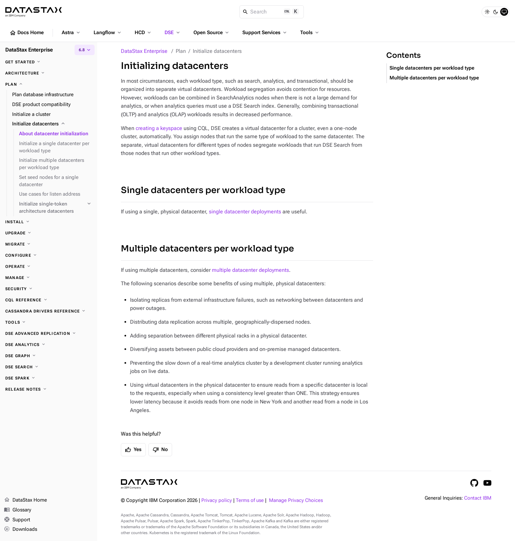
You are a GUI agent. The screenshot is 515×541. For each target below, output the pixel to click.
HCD (143, 32)
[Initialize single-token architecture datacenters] (55, 207)
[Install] (49, 221)
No (160, 450)
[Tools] (49, 322)
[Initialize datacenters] (52, 124)
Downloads (20, 529)
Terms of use (250, 500)
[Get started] (49, 62)
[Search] (271, 11)
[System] (504, 12)
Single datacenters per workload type (203, 190)
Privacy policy (216, 500)
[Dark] (496, 12)
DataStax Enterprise (144, 51)
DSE (173, 32)
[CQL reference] (49, 300)
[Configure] (49, 255)
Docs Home (27, 33)
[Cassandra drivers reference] (49, 311)
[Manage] (49, 277)
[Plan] (49, 84)
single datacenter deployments (245, 211)
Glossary (17, 510)
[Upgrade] (49, 233)
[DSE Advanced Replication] (49, 333)
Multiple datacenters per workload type (207, 248)
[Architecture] (49, 73)
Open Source (211, 32)
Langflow (108, 32)
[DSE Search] (49, 367)
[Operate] (49, 266)
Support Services (265, 32)
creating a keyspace (159, 128)
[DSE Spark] (49, 378)
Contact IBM (477, 498)
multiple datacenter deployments (250, 270)
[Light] (487, 12)
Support (17, 520)
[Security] (49, 288)
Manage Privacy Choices (296, 500)
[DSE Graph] (49, 355)
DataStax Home (25, 500)
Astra (71, 32)
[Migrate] (49, 244)
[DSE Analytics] (49, 344)
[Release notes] (49, 389)
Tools (310, 32)
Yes (133, 450)
